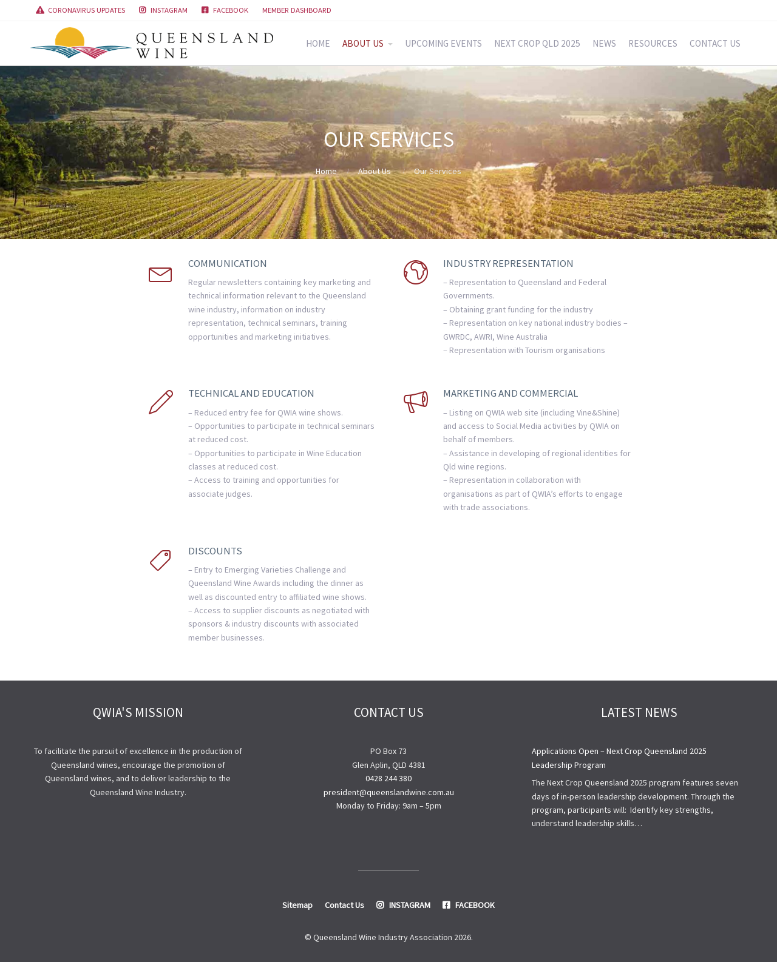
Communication (227, 263)
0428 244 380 (388, 778)
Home (326, 171)
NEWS (604, 43)
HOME (318, 43)
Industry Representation (508, 263)
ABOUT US (363, 43)
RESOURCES (652, 43)
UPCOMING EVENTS (443, 43)
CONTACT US (715, 43)
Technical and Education (251, 393)
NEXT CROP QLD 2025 (537, 43)
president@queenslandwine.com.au (389, 792)
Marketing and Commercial (510, 393)
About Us (374, 171)
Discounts (215, 550)
